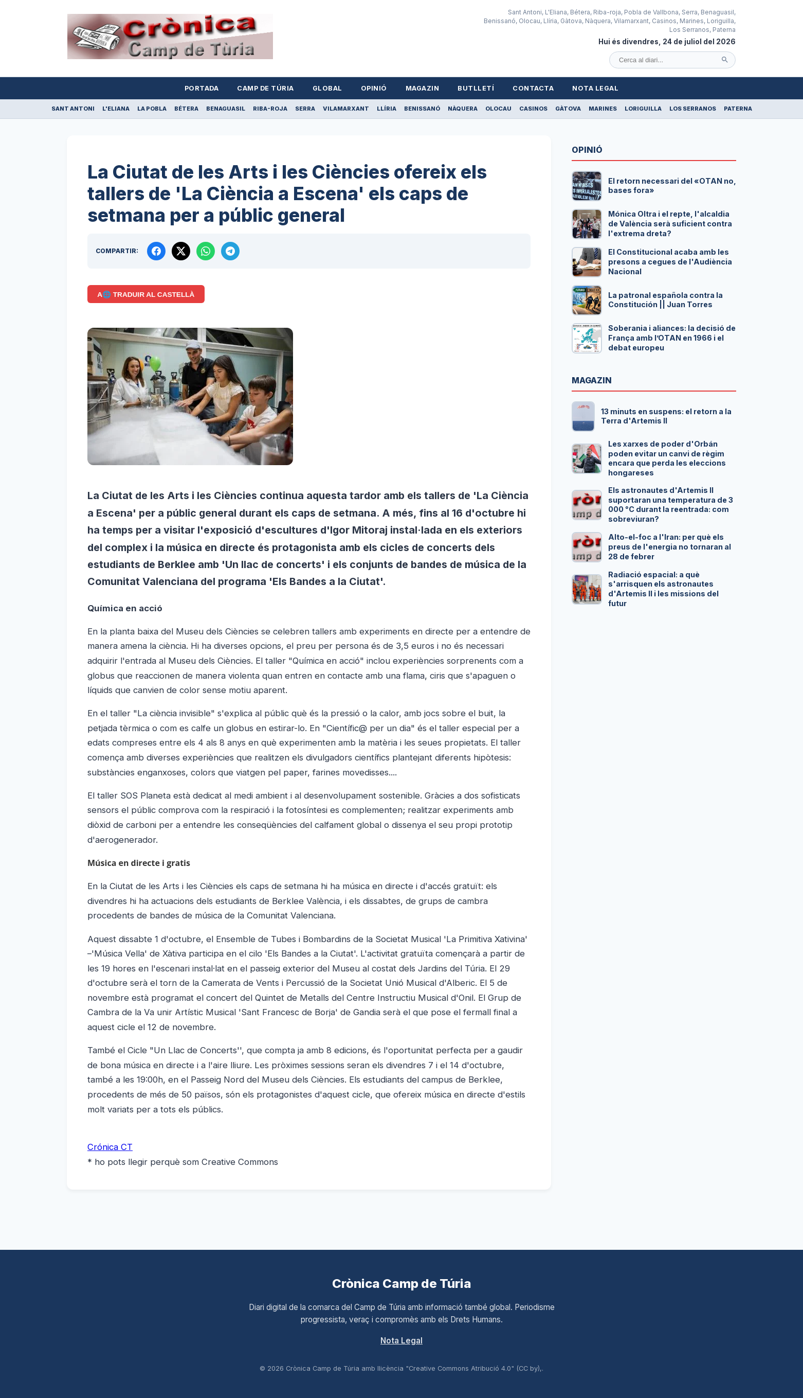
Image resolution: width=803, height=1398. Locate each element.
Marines (603, 108)
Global (327, 88)
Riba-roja (270, 108)
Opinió (374, 88)
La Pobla (152, 108)
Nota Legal (595, 88)
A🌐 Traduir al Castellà (145, 294)
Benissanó (422, 108)
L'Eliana (116, 108)
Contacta (533, 88)
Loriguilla (643, 108)
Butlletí (476, 88)
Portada (202, 88)
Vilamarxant (346, 108)
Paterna (738, 108)
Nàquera (463, 108)
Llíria (386, 108)
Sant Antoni (73, 108)
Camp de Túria (265, 88)
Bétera (186, 108)
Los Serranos (692, 108)
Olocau (498, 108)
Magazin (423, 88)
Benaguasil (225, 108)
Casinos (533, 108)
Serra (305, 108)
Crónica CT (110, 1147)
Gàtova (568, 108)
